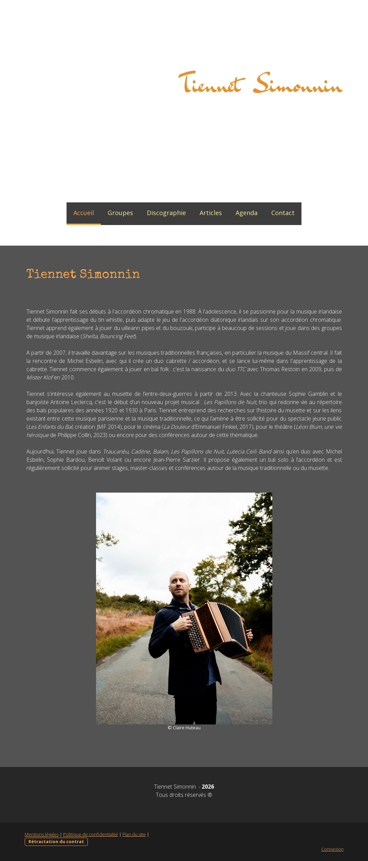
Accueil (83, 213)
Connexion (332, 849)
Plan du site (134, 834)
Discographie (166, 213)
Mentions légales (42, 834)
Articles (211, 213)
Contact (283, 213)
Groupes (120, 213)
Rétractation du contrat (56, 841)
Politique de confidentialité (90, 834)
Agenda (247, 213)
